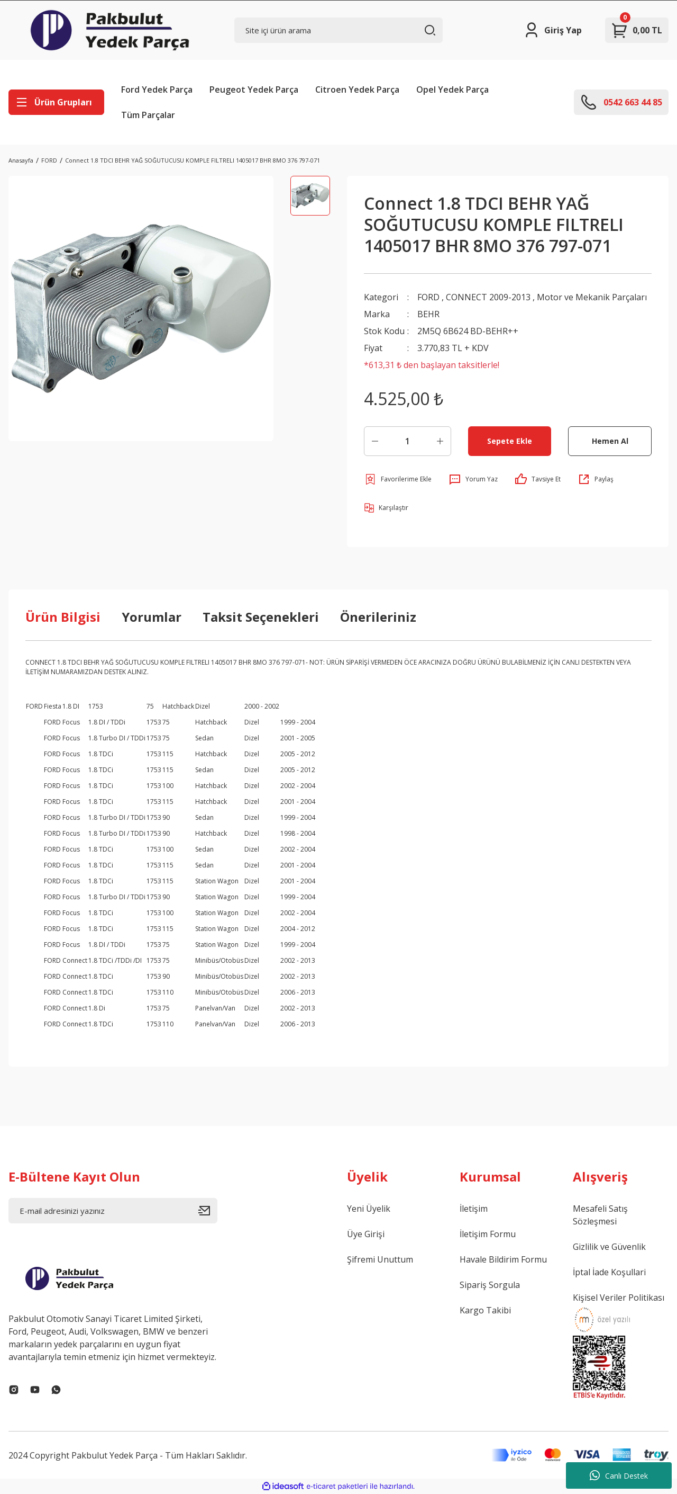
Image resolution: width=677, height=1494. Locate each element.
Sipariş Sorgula (490, 1285)
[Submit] (207, 1210)
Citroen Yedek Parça (357, 89)
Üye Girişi (366, 1234)
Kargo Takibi (485, 1310)
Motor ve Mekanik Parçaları (592, 297)
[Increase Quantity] (440, 441)
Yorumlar (151, 616)
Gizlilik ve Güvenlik (609, 1247)
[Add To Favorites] (398, 479)
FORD (428, 297)
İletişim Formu (488, 1234)
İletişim (474, 1208)
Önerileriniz (378, 616)
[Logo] (109, 30)
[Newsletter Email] (112, 1210)
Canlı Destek (619, 1475)
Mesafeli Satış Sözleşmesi (600, 1215)
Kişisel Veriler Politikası (618, 1297)
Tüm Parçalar (148, 115)
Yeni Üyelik (368, 1208)
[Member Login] (552, 30)
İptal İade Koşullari (609, 1272)
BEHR (428, 314)
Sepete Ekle (509, 441)
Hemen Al (610, 441)
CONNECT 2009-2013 (488, 297)
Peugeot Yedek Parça (253, 89)
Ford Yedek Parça (157, 89)
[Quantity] (407, 441)
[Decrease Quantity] (375, 441)
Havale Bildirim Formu (503, 1259)
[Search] (338, 30)
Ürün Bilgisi (62, 616)
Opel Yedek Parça (452, 89)
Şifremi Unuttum (380, 1259)
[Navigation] (56, 102)
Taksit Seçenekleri (261, 616)
